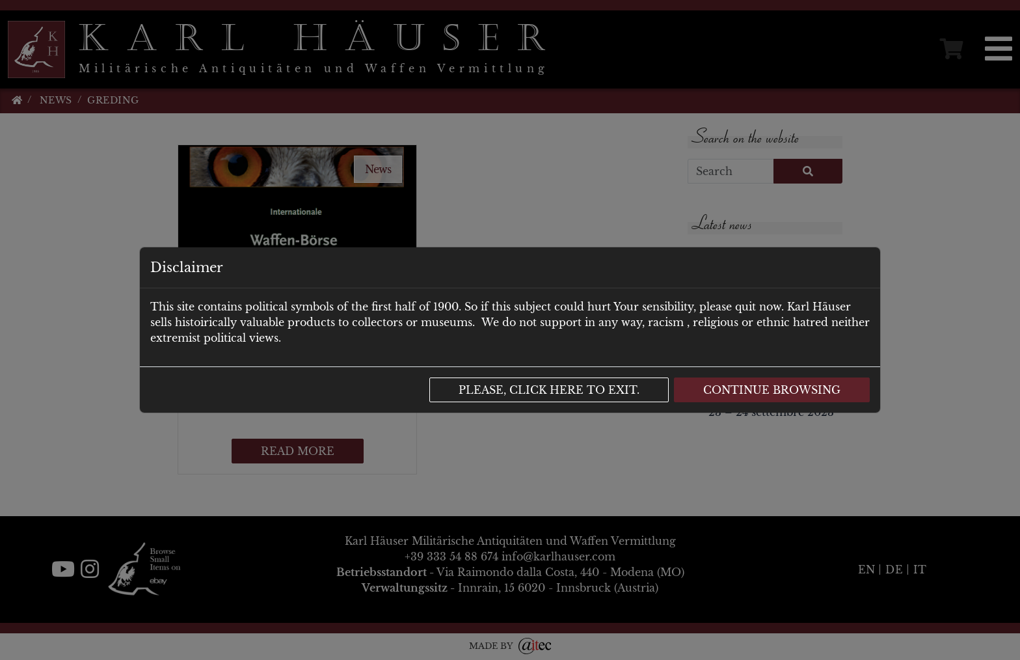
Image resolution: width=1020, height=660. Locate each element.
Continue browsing (771, 389)
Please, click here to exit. (549, 389)
